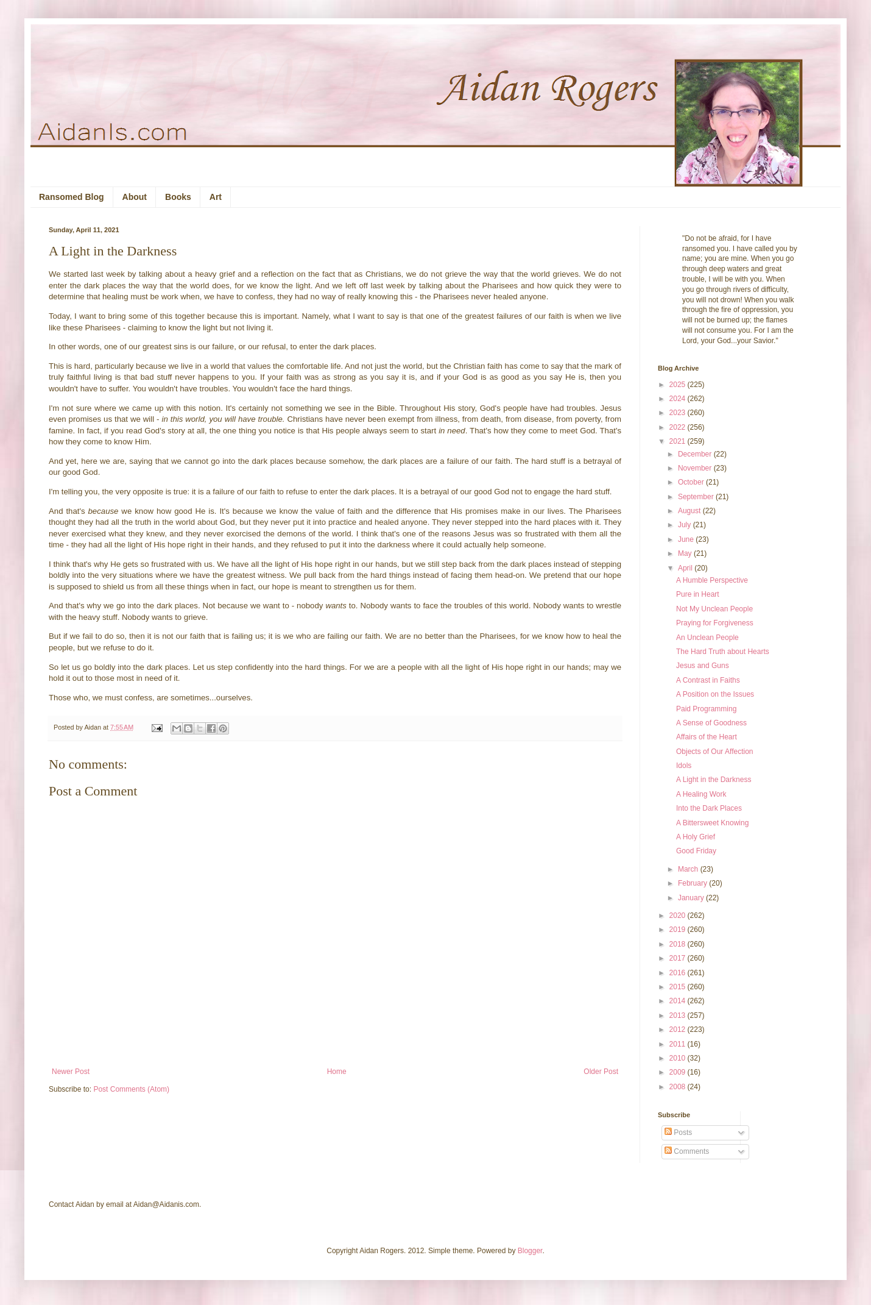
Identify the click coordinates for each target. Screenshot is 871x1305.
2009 (678, 1072)
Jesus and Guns (702, 665)
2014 (678, 1001)
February (693, 883)
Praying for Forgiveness (714, 623)
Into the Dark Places (709, 808)
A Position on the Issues (715, 694)
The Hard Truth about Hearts (722, 651)
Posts (678, 1132)
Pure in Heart (697, 594)
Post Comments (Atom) (131, 1089)
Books (178, 197)
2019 (678, 929)
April (686, 568)
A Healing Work (701, 794)
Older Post (601, 1071)
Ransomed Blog (71, 197)
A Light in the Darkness (713, 779)
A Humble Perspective (712, 580)
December (696, 454)
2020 (678, 915)
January (692, 898)
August (690, 511)
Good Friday (696, 851)
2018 (678, 944)
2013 (678, 1015)
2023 (678, 412)
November (696, 468)
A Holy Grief (695, 837)
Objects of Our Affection (714, 751)
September (697, 496)
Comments (687, 1151)
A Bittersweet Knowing (712, 823)
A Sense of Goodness (711, 723)
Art (216, 197)
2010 (678, 1058)
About (134, 197)
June (687, 539)
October (692, 482)
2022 (678, 427)
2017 (678, 958)
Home (337, 1071)
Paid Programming (706, 709)
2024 (678, 398)
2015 (678, 987)
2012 (678, 1029)
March (689, 869)
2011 (678, 1044)
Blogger (530, 1250)
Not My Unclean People (714, 609)
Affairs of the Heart (706, 737)
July (685, 525)
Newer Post (71, 1071)
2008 (678, 1087)
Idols (683, 765)
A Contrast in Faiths (708, 680)
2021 (678, 441)
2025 (678, 384)
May (686, 553)
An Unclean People (707, 637)
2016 (678, 973)
